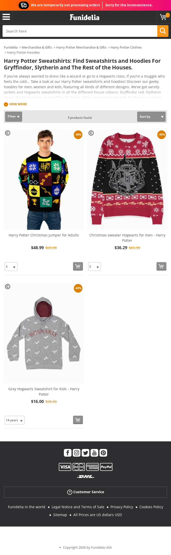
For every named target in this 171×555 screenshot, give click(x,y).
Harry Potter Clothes (126, 47)
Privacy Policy (121, 506)
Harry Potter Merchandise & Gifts (81, 47)
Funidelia (11, 47)
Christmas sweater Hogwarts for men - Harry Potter (127, 238)
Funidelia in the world (26, 506)
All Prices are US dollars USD (97, 514)
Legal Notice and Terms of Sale (78, 506)
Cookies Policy (151, 506)
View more (18, 104)
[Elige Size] (11, 266)
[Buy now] (78, 266)
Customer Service (85, 492)
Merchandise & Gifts (37, 47)
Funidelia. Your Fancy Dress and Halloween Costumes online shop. (84, 17)
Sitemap (60, 514)
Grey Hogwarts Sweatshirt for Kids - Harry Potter (43, 391)
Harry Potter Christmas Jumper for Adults (44, 235)
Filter (12, 116)
